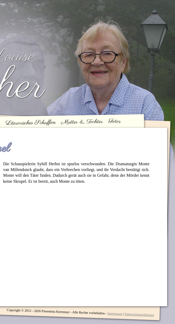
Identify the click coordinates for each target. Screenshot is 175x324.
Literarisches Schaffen (30, 122)
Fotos (114, 121)
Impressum (114, 313)
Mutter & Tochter (82, 122)
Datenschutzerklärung (139, 314)
